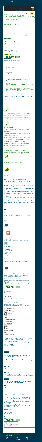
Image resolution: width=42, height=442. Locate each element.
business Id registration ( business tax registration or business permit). (17, 24)
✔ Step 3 (7, 372)
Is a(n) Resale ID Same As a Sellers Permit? (9, 50)
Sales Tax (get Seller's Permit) (20, 299)
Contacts (6, 438)
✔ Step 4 (7, 379)
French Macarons (6, 424)
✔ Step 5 (7, 385)
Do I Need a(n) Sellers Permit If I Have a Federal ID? (10, 51)
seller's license (25, 406)
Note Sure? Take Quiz (7, 58)
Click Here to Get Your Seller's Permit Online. (7, 147)
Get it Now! (7, 38)
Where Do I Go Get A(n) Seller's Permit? (9, 47)
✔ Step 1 (7, 351)
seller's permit (10, 397)
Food (4, 103)
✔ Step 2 (7, 366)
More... (4, 293)
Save (4, 209)
